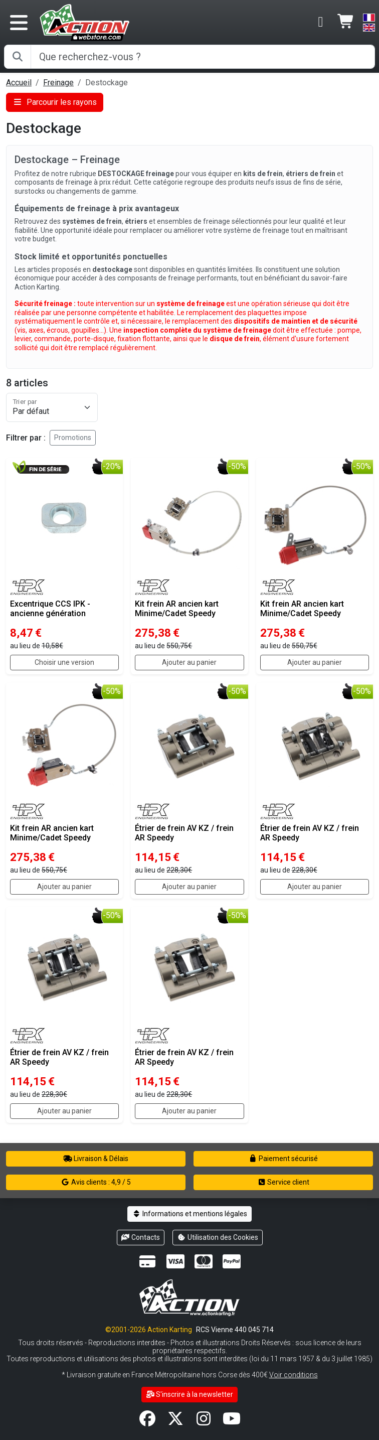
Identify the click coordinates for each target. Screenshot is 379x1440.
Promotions (72, 438)
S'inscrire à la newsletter (190, 1394)
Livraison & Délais (95, 1159)
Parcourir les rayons (55, 102)
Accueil (19, 82)
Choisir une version (64, 662)
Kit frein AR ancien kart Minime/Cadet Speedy (177, 608)
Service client (283, 1182)
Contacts (140, 1237)
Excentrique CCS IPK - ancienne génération (50, 608)
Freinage (58, 82)
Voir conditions (293, 1375)
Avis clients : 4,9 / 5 (96, 1182)
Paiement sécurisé (283, 1159)
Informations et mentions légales (189, 1214)
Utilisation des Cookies (217, 1237)
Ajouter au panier (189, 662)
